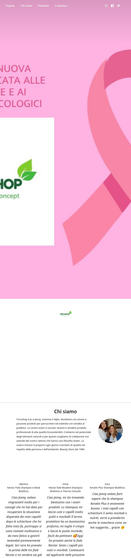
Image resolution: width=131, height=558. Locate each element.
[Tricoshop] (65, 313)
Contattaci (61, 5)
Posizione (43, 5)
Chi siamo (26, 5)
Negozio (10, 5)
